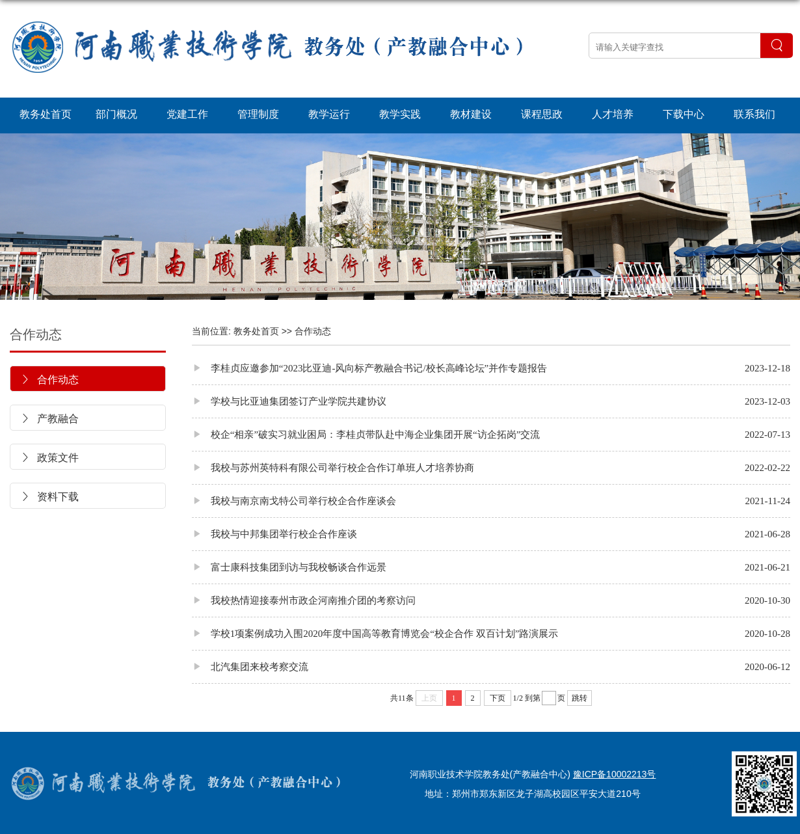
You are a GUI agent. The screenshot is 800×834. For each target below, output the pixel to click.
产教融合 (49, 418)
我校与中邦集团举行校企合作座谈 (274, 534)
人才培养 (612, 114)
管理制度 (258, 114)
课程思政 (542, 114)
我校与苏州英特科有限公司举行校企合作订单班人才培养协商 (333, 467)
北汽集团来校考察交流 (250, 666)
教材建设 (471, 114)
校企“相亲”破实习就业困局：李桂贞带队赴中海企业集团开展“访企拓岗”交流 (366, 434)
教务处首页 (46, 114)
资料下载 (49, 496)
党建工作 (187, 114)
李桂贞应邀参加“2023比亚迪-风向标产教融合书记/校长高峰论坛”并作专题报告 (369, 368)
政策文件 (49, 457)
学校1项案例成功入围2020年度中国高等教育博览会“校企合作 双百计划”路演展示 (375, 633)
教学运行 (329, 114)
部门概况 (116, 114)
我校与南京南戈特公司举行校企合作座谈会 (294, 500)
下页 (497, 698)
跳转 (579, 698)
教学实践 (400, 114)
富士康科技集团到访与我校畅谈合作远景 (289, 567)
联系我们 (754, 114)
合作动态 (36, 334)
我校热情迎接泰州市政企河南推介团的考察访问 (304, 600)
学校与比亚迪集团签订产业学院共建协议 (289, 401)
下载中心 (683, 114)
